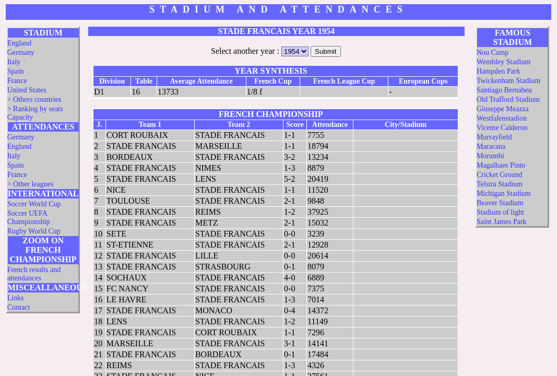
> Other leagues (30, 184)
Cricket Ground (499, 175)
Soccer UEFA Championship (28, 217)
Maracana (491, 146)
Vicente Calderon (502, 128)
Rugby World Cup (34, 231)
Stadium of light (500, 212)
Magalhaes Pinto (501, 165)
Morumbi (490, 156)
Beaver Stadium (500, 203)
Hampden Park (498, 71)
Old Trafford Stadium (508, 99)
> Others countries (34, 99)
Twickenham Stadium (508, 81)
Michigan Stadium (504, 193)
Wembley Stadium (503, 62)
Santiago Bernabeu (504, 90)
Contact (18, 307)
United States (26, 90)
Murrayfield (494, 137)
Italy (14, 62)
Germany (20, 52)
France (17, 81)
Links (15, 298)
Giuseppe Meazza (503, 109)
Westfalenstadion (502, 118)
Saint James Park (502, 222)
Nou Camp (492, 52)
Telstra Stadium (500, 184)
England (19, 43)
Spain (15, 71)
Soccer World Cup (34, 204)
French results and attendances (34, 274)
